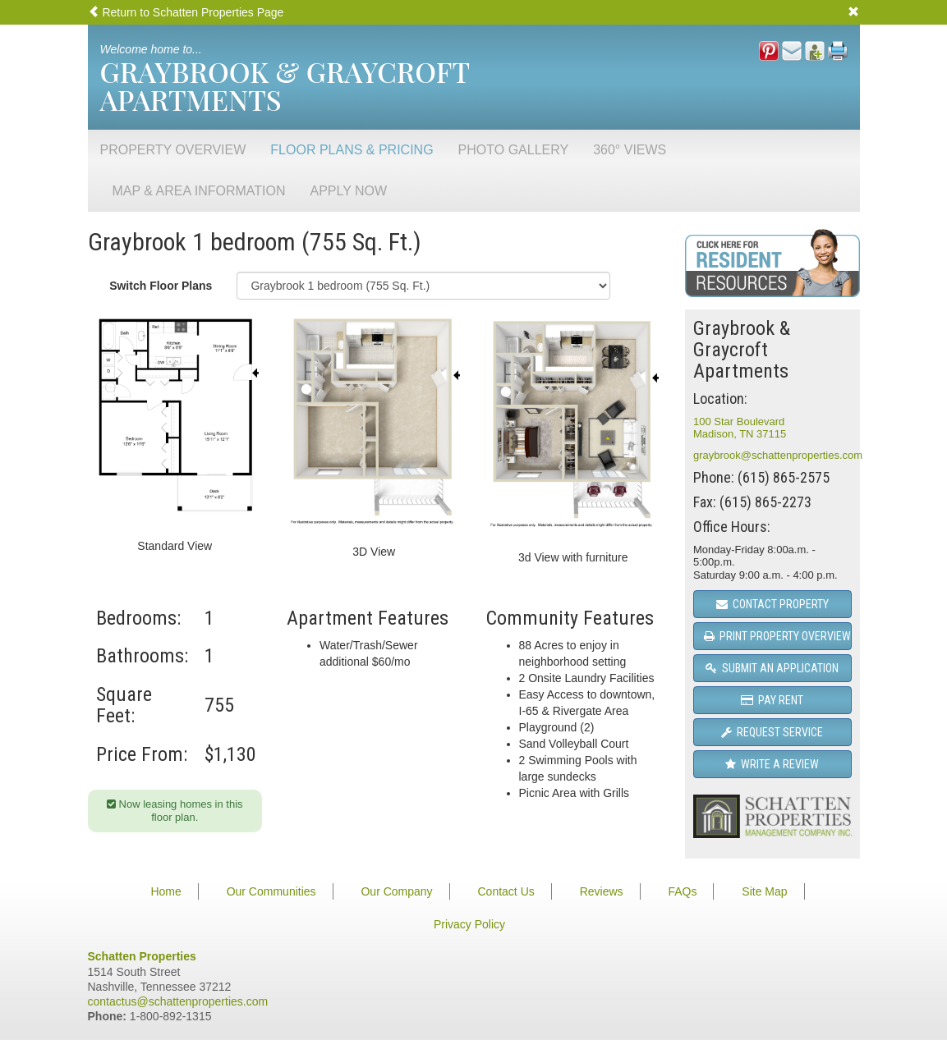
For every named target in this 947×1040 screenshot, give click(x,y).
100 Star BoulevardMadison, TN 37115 (739, 428)
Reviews (601, 891)
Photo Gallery (513, 150)
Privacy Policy (469, 924)
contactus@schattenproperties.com (178, 1001)
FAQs (682, 891)
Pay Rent (772, 700)
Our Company (396, 891)
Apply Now (349, 191)
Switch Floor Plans (160, 285)
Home (165, 891)
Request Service (772, 732)
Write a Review (772, 764)
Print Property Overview (777, 636)
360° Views (629, 150)
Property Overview (173, 150)
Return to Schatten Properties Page (186, 12)
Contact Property (772, 604)
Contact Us (506, 891)
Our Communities (271, 891)
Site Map (764, 891)
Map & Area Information (199, 191)
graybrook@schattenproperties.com (777, 455)
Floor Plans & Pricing (351, 150)
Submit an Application (772, 668)
